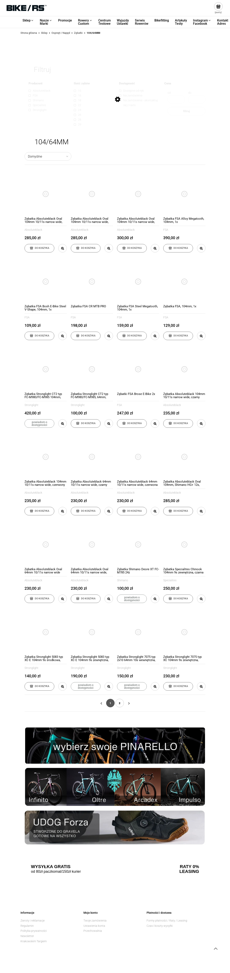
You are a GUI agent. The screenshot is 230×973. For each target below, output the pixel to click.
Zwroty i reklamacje (33, 920)
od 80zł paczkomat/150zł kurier (56, 871)
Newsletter (27, 936)
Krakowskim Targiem (34, 941)
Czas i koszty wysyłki (160, 925)
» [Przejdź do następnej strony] (129, 703)
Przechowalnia (92, 930)
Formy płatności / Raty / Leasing (167, 920)
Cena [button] (167, 83)
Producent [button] (35, 83)
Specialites (170, 580)
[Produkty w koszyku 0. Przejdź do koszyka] (218, 8)
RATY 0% (189, 866)
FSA (165, 229)
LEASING (189, 871)
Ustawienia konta (94, 925)
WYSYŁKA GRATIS (51, 866)
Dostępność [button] (127, 83)
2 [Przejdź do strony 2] (119, 703)
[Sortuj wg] (48, 156)
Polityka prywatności (34, 930)
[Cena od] (176, 99)
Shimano (122, 580)
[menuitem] (28, 20)
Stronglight (31, 405)
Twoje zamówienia (95, 920)
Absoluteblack (33, 229)
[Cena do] (197, 99)
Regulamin (27, 925)
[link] (49, 90)
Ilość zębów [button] (82, 83)
